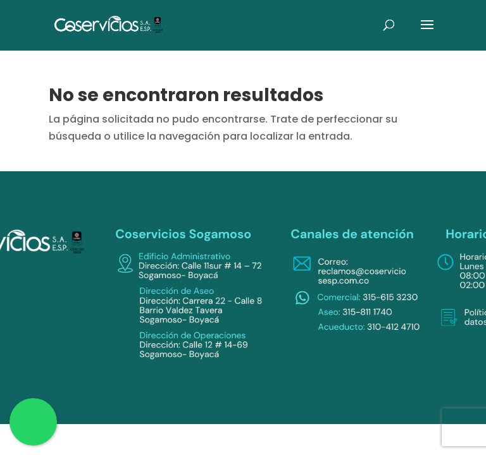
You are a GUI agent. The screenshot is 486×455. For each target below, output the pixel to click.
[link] (108, 24)
